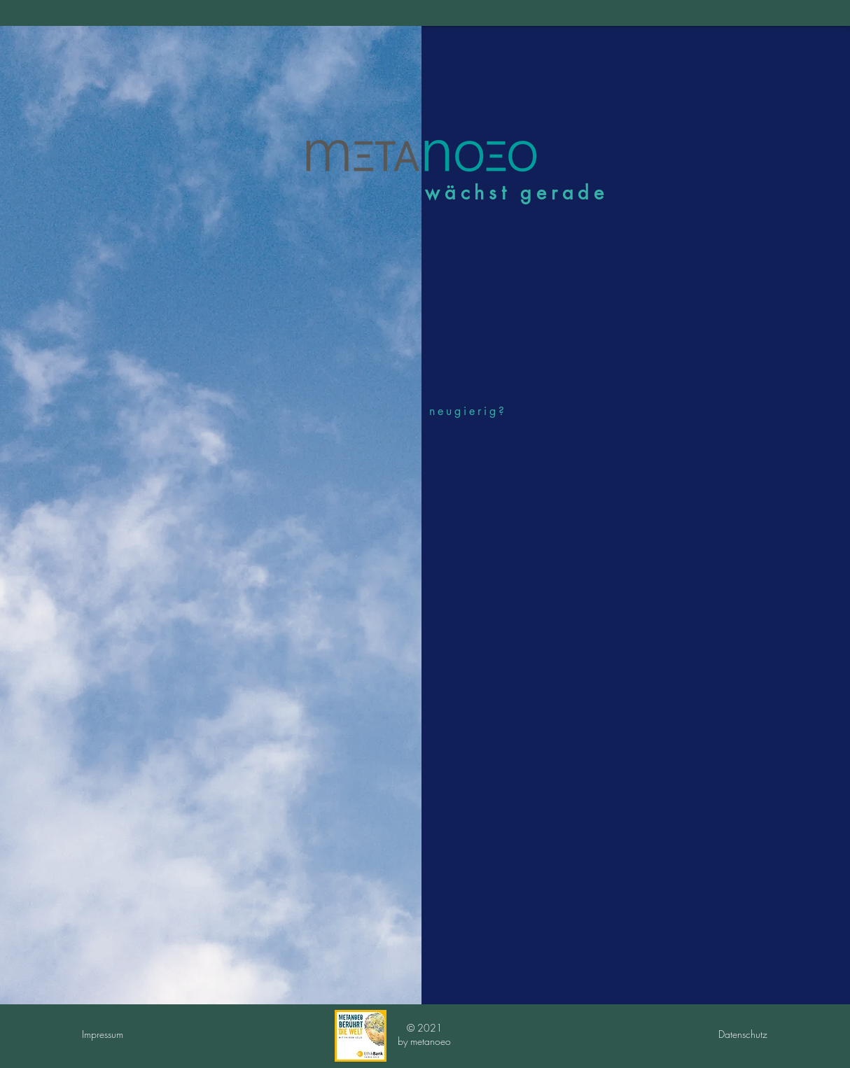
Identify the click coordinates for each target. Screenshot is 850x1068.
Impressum (102, 1034)
